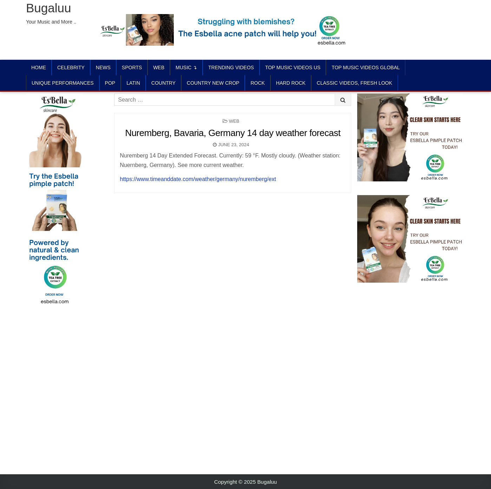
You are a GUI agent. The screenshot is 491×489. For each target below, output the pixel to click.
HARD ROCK (291, 83)
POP (110, 83)
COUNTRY (163, 83)
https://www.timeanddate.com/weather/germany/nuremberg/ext (198, 179)
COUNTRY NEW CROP (213, 83)
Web (158, 67)
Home (38, 67)
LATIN (133, 83)
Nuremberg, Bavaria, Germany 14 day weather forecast (232, 133)
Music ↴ (186, 67)
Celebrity (71, 67)
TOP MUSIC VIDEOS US (292, 67)
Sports (132, 67)
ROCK (257, 83)
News (103, 67)
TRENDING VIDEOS (231, 67)
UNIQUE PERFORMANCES (63, 83)
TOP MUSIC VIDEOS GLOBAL (366, 67)
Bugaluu (48, 8)
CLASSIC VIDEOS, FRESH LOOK (354, 83)
